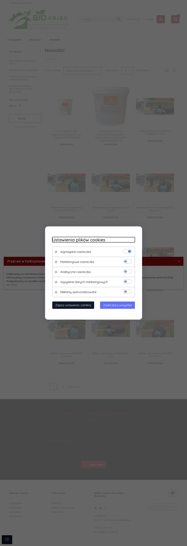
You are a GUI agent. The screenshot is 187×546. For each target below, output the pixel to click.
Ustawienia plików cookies (78, 239)
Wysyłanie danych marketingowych (84, 282)
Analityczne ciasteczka (75, 272)
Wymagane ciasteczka (75, 252)
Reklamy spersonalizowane (78, 292)
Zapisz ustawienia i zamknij (73, 305)
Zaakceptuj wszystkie (117, 305)
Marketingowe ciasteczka (77, 262)
